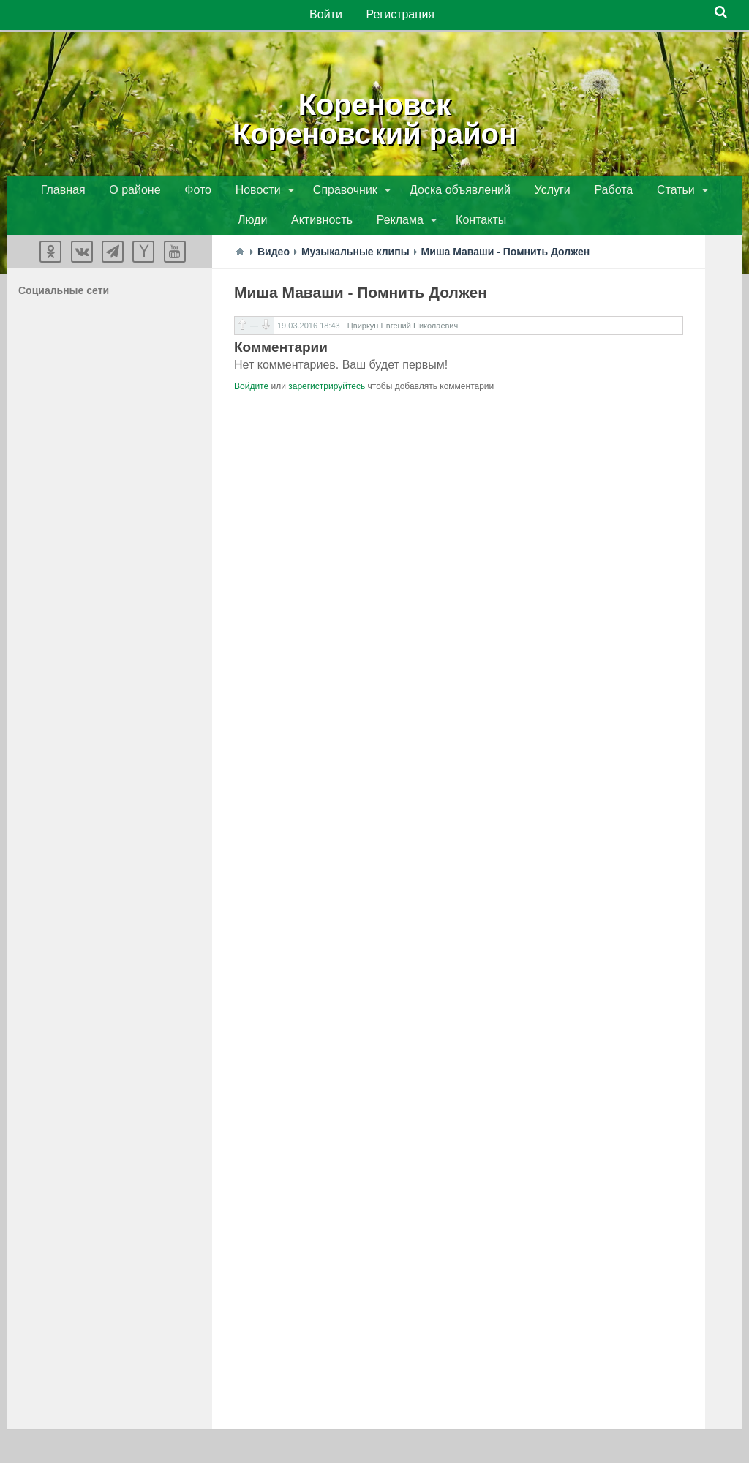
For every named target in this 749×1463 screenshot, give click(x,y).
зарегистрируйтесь (326, 391)
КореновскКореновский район (374, 117)
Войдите (251, 391)
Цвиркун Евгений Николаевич (403, 330)
